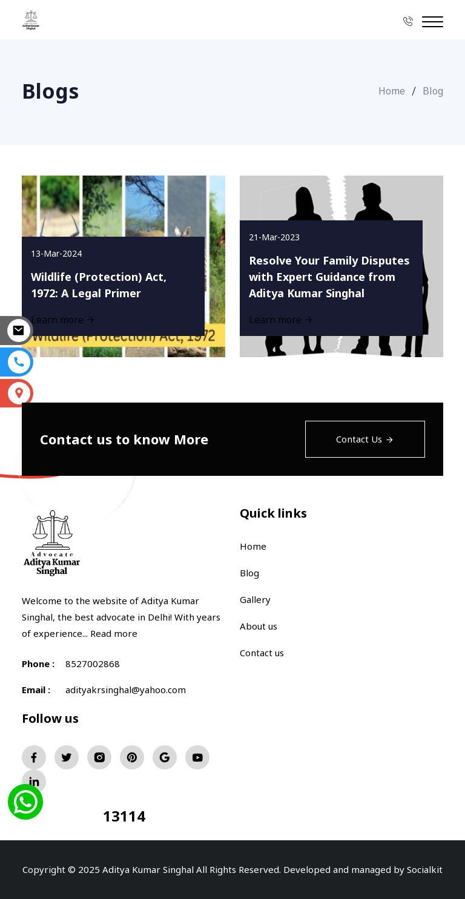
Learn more (281, 319)
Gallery (255, 599)
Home (391, 90)
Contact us (262, 653)
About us (258, 626)
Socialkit (425, 869)
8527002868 (92, 663)
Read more (113, 633)
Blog (249, 573)
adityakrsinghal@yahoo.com (125, 689)
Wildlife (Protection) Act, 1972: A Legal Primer (99, 284)
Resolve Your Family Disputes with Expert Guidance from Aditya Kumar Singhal (329, 276)
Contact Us (365, 439)
